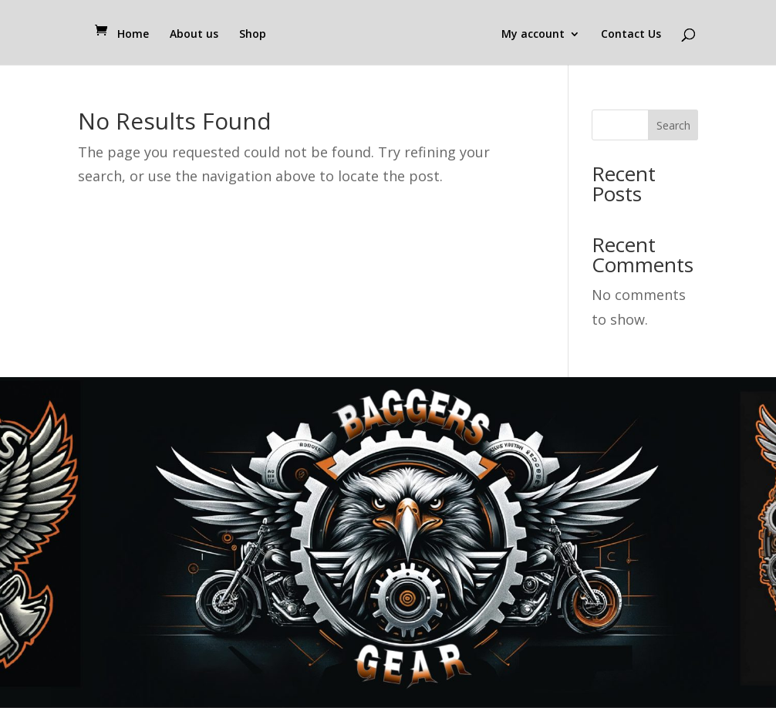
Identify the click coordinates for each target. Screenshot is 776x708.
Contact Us (631, 35)
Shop (252, 35)
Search (673, 125)
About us (194, 35)
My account (533, 35)
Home (133, 35)
